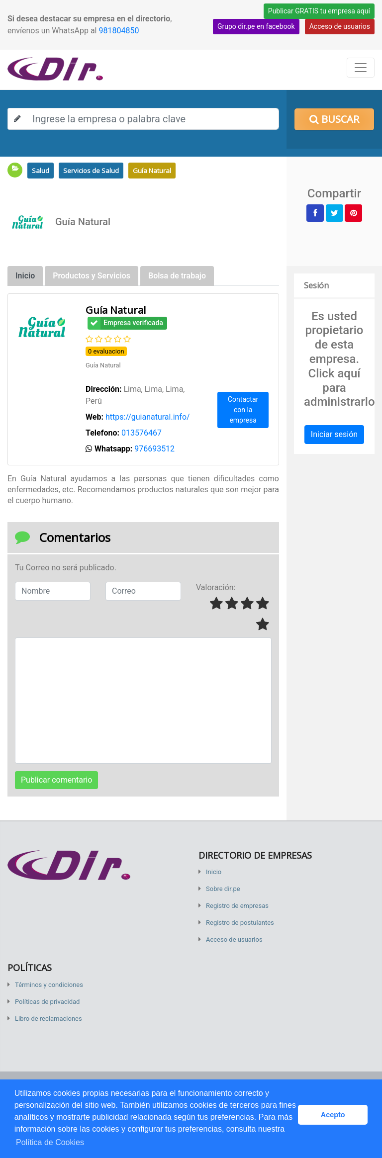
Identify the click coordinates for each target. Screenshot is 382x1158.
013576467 (141, 433)
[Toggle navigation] (361, 68)
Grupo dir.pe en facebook (256, 26)
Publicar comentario (56, 780)
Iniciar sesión (334, 434)
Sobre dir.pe (223, 888)
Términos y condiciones (49, 984)
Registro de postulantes (240, 922)
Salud (40, 170)
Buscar (334, 119)
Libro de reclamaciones (48, 1018)
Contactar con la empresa (243, 409)
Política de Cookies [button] (50, 1142)
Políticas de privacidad (47, 1001)
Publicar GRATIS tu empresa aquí (319, 11)
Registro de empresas (237, 905)
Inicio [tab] (25, 275)
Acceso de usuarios (339, 26)
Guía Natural (152, 170)
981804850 (118, 30)
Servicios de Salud (91, 170)
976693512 (154, 448)
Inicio (213, 872)
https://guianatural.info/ (147, 417)
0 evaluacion (106, 351)
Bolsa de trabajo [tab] (177, 275)
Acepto (333, 1115)
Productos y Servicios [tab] (91, 275)
